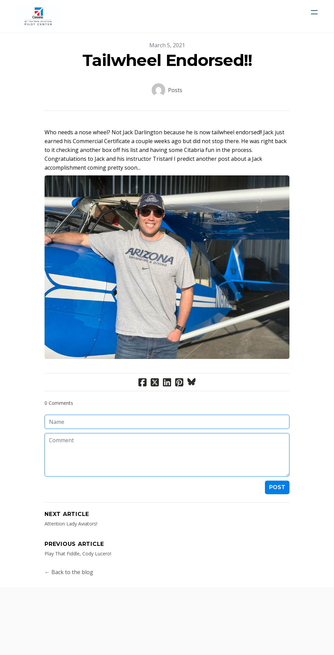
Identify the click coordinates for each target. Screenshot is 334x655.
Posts (175, 90)
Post (277, 487)
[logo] (38, 16)
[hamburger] (314, 12)
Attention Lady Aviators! (71, 523)
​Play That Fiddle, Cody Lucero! (78, 553)
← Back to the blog (69, 572)
